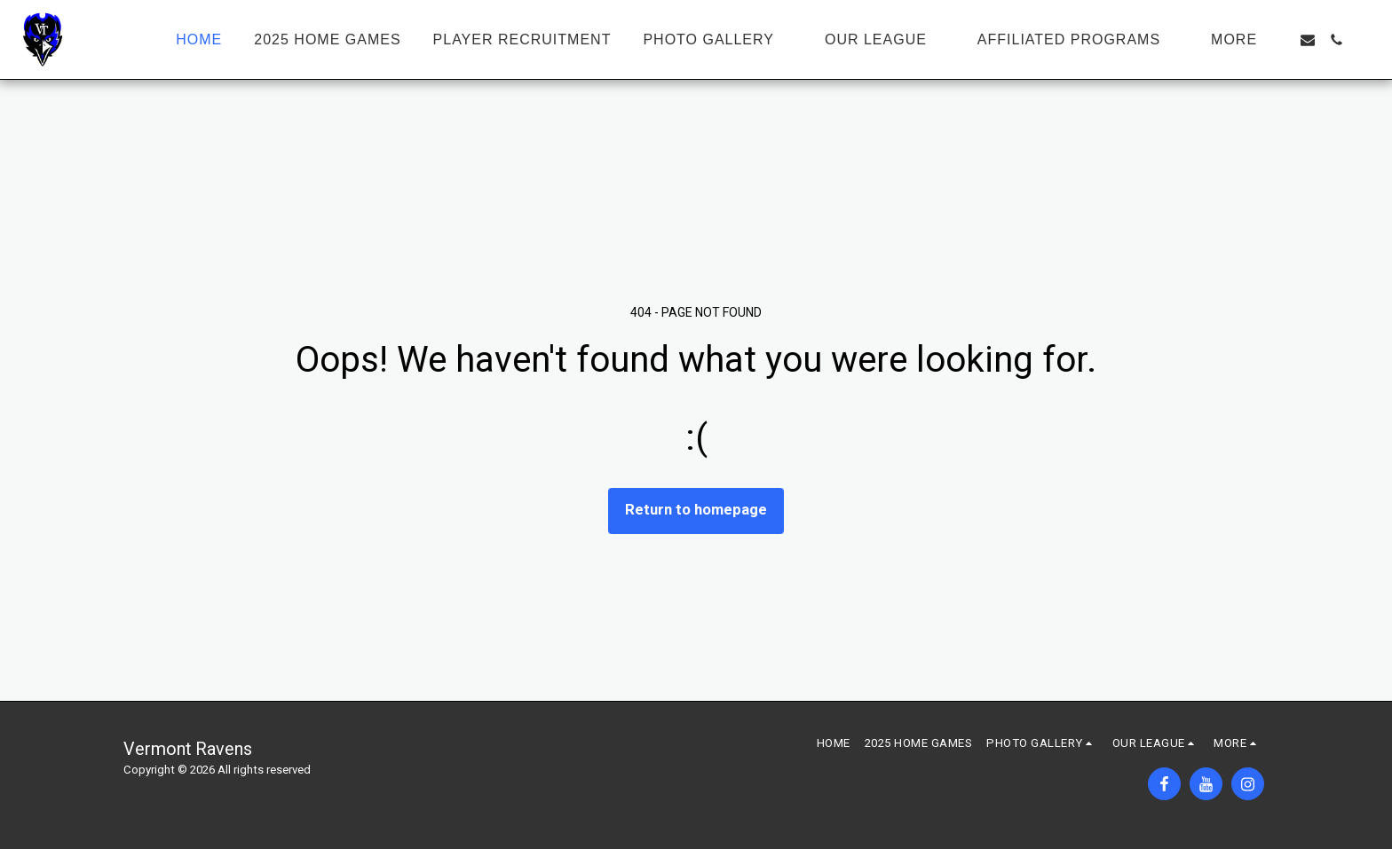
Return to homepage (696, 509)
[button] (717, 40)
